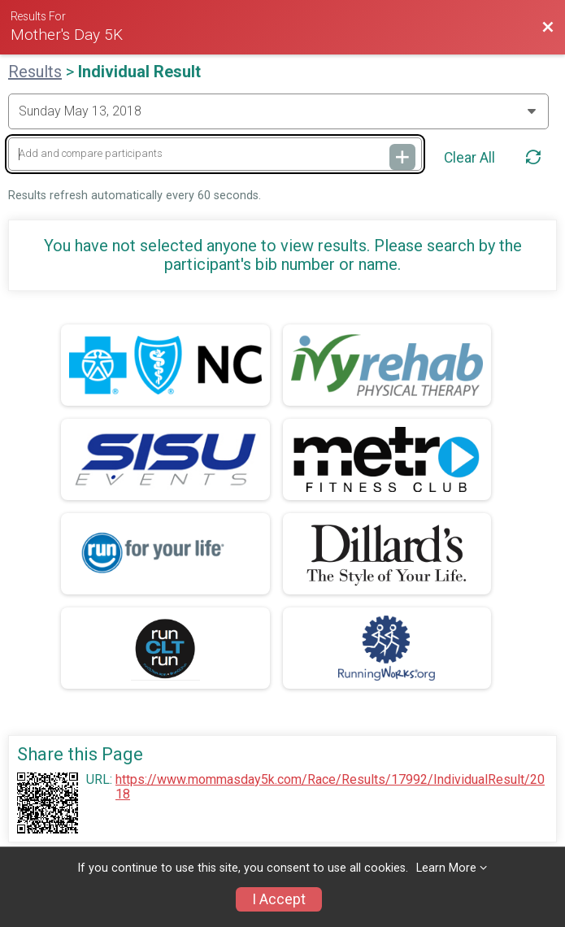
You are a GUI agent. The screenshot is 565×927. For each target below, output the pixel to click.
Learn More (446, 868)
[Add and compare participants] (215, 154)
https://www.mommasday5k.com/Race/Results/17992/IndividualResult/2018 (330, 787)
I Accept (279, 899)
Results (35, 71)
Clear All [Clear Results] (469, 158)
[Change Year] (278, 111)
